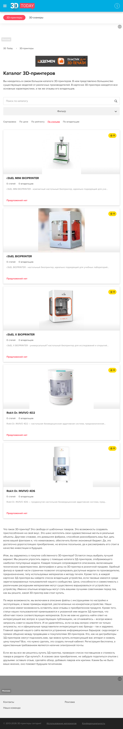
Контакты (8, 702)
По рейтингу (38, 121)
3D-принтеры (14, 17)
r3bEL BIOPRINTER (19, 256)
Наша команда (11, 707)
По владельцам (71, 121)
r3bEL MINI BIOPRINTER (23, 178)
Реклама (6, 39)
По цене (23, 121)
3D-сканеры (36, 17)
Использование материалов (62, 723)
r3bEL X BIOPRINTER (21, 334)
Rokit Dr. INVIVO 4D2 (21, 413)
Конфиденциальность (93, 723)
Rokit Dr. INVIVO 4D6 (21, 491)
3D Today (8, 48)
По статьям (54, 121)
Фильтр (61, 111)
